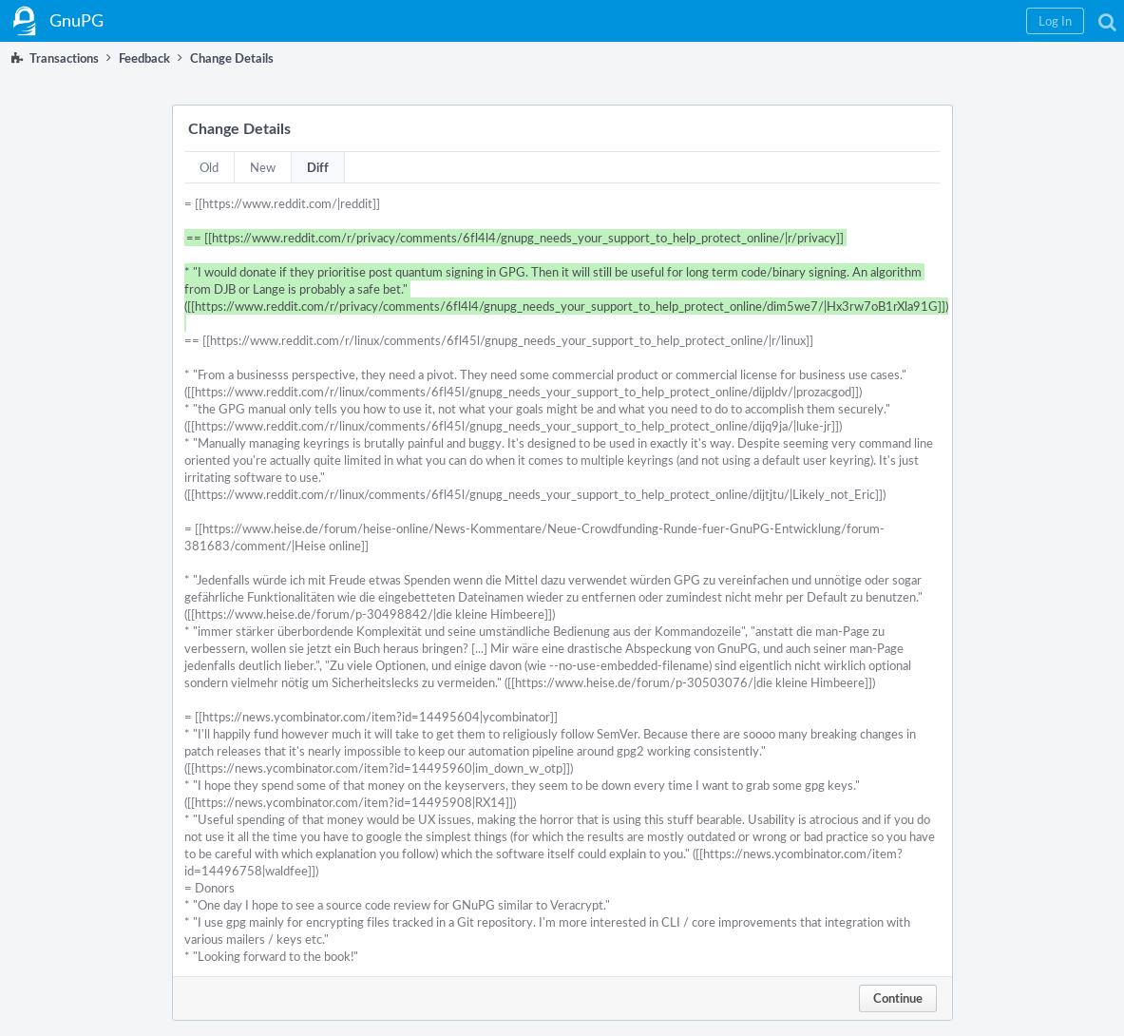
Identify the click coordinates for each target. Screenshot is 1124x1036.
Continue (898, 998)
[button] (1055, 21)
